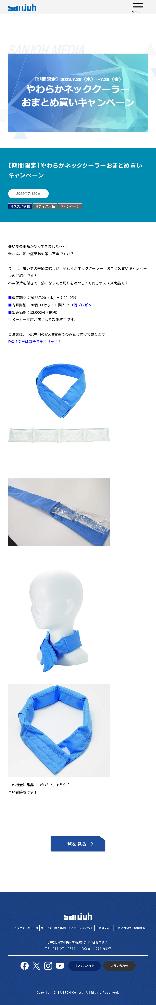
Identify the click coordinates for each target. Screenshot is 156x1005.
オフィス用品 (45, 206)
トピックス (18, 928)
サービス (46, 928)
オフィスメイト (84, 966)
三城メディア (104, 928)
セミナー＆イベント (80, 928)
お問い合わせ (119, 966)
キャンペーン (70, 206)
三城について (123, 928)
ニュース (32, 928)
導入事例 (60, 928)
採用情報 (139, 928)
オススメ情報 (20, 206)
